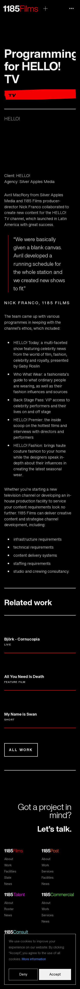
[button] (71, 8)
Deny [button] (23, 974)
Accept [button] (55, 974)
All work (21, 749)
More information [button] (34, 959)
